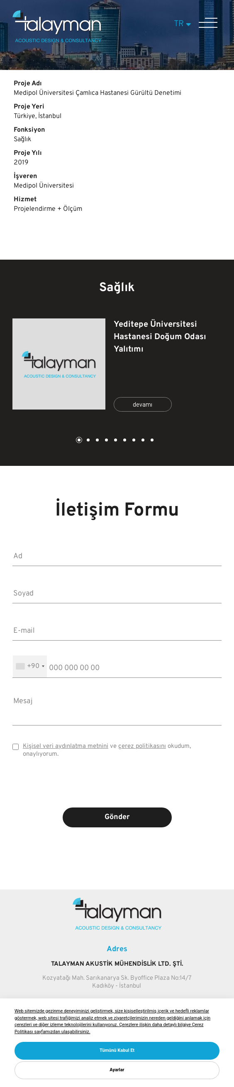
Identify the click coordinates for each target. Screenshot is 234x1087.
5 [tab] (114, 440)
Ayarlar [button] (117, 1070)
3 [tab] (96, 440)
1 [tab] (78, 440)
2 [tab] (87, 440)
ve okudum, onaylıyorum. (107, 750)
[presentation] (117, 789)
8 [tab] (142, 440)
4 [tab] (105, 440)
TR (183, 24)
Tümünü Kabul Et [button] (117, 1050)
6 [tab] (124, 440)
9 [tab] (151, 440)
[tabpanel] (117, 366)
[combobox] (30, 666)
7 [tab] (133, 440)
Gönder (117, 817)
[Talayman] (56, 40)
